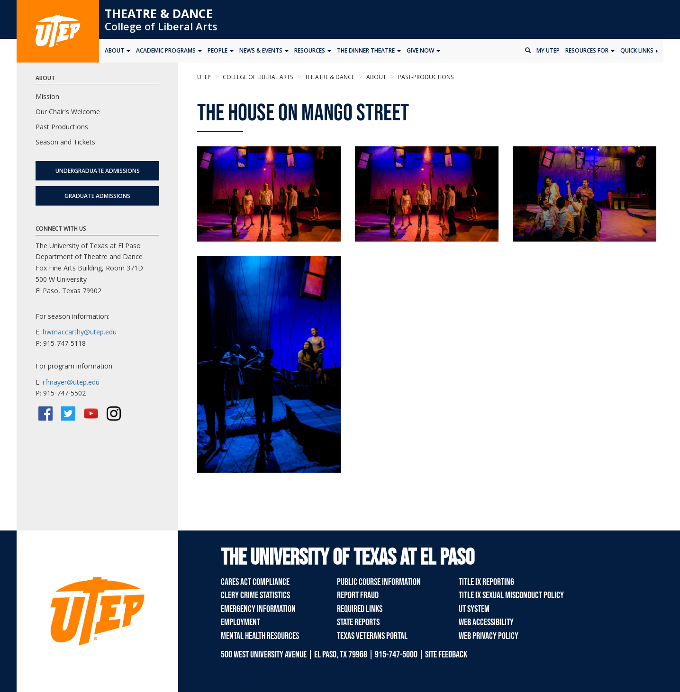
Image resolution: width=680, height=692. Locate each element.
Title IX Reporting (486, 582)
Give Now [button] (423, 50)
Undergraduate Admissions (97, 171)
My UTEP (548, 50)
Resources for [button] (590, 50)
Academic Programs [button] (169, 50)
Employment (240, 622)
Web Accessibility (486, 622)
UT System (474, 609)
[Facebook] (45, 413)
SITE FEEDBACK (446, 654)
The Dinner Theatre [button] (369, 50)
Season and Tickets (65, 141)
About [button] (117, 50)
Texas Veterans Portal (372, 636)
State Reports (358, 622)
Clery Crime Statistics (255, 595)
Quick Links (639, 50)
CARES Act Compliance (255, 582)
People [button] (221, 50)
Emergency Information (258, 609)
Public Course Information (379, 582)
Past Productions (62, 126)
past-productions (425, 77)
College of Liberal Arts (161, 26)
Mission (47, 96)
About (375, 77)
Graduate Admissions (97, 196)
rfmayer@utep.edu (71, 381)
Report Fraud (358, 595)
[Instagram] (114, 413)
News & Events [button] (264, 50)
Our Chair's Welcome (68, 111)
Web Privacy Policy (488, 636)
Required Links (359, 609)
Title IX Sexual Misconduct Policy (511, 595)
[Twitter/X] (68, 413)
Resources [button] (312, 50)
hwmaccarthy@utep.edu (80, 331)
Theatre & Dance (159, 13)
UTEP (204, 77)
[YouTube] (91, 413)
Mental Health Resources (260, 636)
